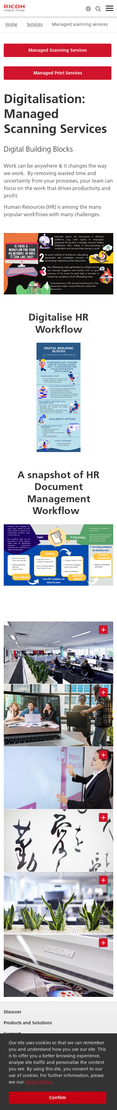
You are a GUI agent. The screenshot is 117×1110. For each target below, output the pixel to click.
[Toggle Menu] (109, 8)
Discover (12, 1012)
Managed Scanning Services (57, 50)
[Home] (15, 8)
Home (11, 24)
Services (34, 24)
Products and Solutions (28, 1023)
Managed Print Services (57, 73)
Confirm (57, 1097)
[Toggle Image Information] (103, 629)
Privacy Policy (38, 1082)
